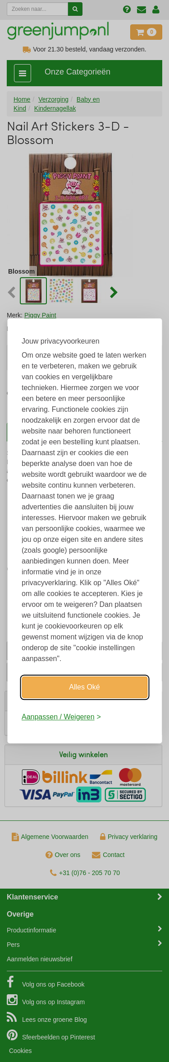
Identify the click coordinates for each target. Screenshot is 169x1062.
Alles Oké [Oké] (84, 687)
